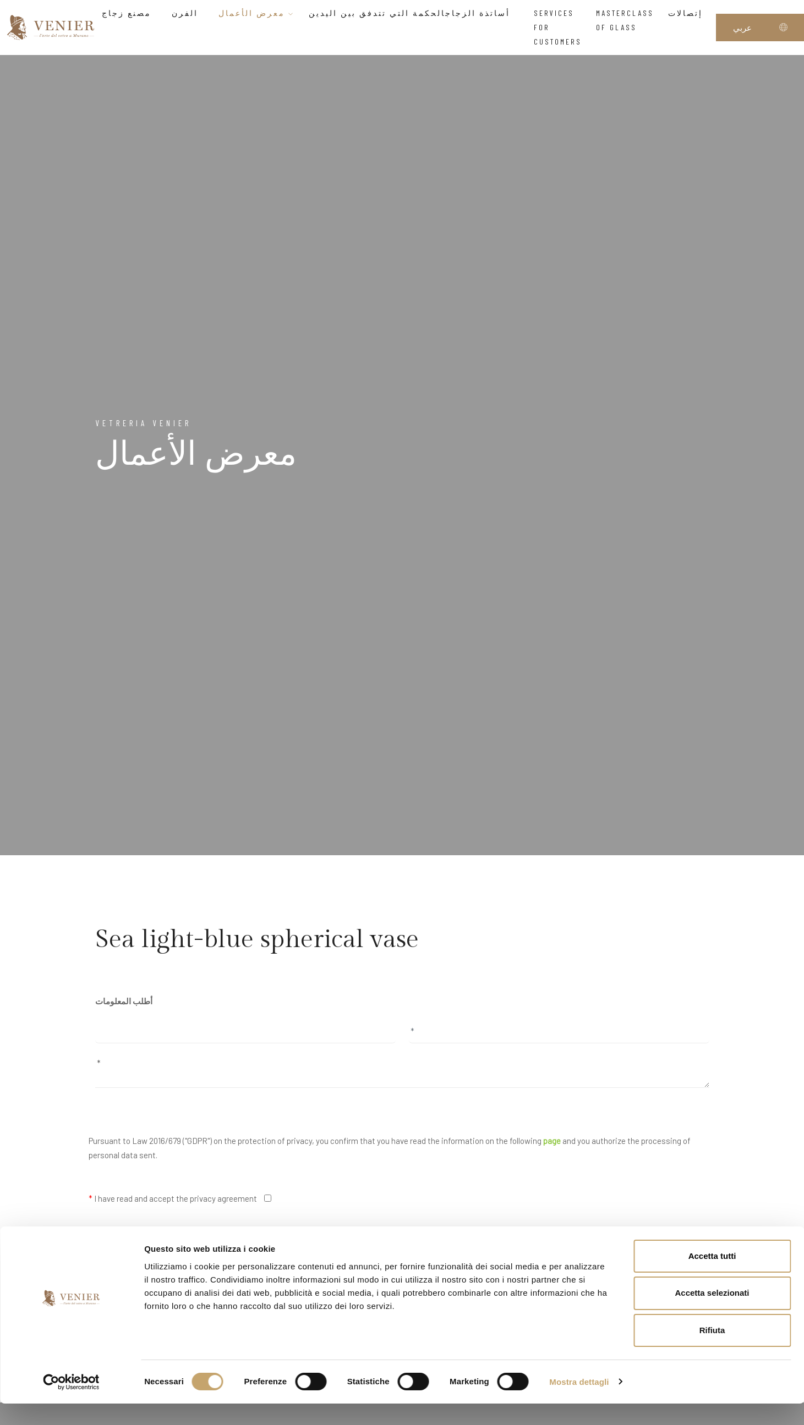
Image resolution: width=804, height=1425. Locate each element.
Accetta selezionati (712, 1314)
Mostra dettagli (579, 1403)
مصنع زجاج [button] (129, 13)
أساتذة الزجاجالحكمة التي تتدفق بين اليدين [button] (414, 13)
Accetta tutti (712, 1277)
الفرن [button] (188, 13)
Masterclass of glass (625, 20)
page (552, 1141)
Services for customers (558, 27)
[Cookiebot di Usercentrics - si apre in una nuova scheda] (71, 1403)
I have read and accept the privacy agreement (173, 1198)
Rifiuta (712, 1352)
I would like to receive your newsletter (158, 1242)
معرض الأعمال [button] (256, 13)
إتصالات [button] (688, 13)
